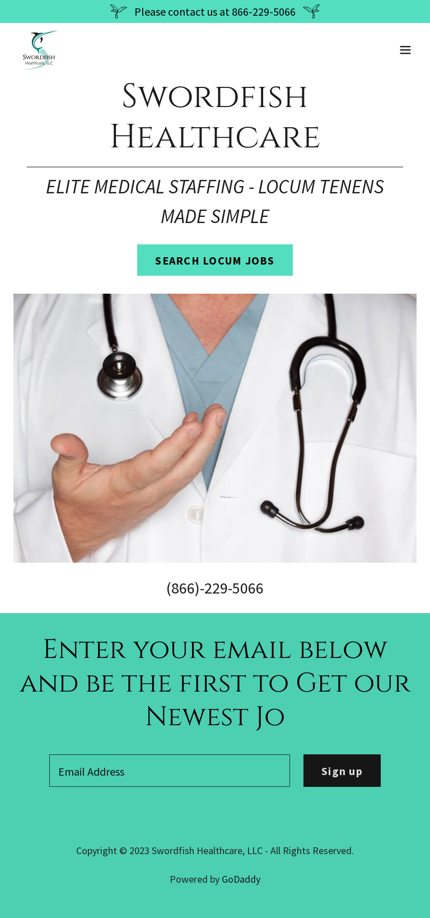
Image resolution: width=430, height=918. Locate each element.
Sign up (342, 771)
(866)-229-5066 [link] (215, 588)
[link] (39, 49)
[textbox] (169, 770)
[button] (405, 50)
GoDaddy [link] (241, 879)
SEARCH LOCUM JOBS (214, 260)
